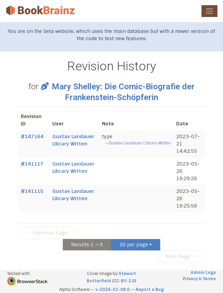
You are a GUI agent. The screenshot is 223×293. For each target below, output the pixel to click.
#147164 (32, 136)
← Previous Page (47, 233)
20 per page (133, 244)
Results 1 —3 (87, 244)
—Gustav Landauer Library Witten (137, 143)
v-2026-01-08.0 (112, 289)
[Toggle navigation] (209, 11)
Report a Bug (150, 289)
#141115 (32, 191)
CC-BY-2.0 (124, 281)
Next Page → (181, 256)
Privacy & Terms (199, 279)
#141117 (32, 164)
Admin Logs (203, 272)
